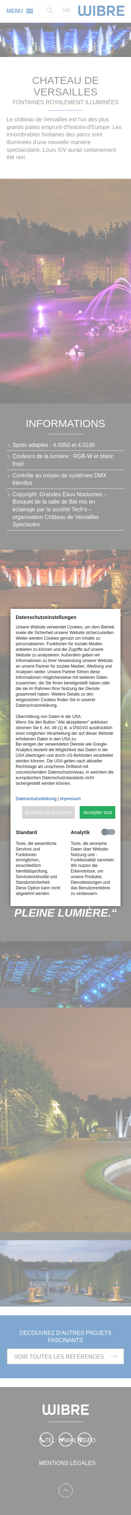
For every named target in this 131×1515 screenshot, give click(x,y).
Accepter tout (97, 812)
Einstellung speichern (49, 812)
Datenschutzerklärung (36, 798)
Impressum (70, 798)
